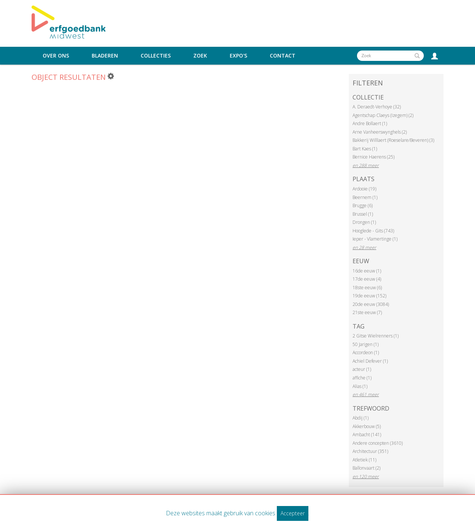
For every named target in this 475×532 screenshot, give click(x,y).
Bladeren (105, 55)
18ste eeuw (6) (367, 287)
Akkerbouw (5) (367, 426)
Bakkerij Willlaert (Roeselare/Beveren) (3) (393, 140)
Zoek (200, 55)
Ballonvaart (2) (366, 468)
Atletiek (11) (364, 460)
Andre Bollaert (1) (370, 123)
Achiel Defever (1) (370, 361)
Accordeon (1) (366, 352)
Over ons (56, 55)
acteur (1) (362, 369)
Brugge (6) (363, 205)
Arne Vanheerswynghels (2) (380, 132)
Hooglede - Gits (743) (373, 231)
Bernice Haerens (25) (373, 157)
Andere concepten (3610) (378, 443)
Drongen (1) (364, 222)
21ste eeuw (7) (367, 312)
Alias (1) (360, 386)
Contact (282, 55)
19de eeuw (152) (369, 296)
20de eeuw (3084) (371, 304)
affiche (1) (362, 378)
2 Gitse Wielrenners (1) (376, 336)
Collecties (156, 55)
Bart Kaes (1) (365, 149)
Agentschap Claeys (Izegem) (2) (383, 115)
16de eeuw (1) (367, 271)
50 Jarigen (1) (366, 344)
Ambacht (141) (367, 434)
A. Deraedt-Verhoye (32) (377, 107)
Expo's (238, 55)
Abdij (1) (360, 418)
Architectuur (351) (370, 451)
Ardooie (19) (364, 189)
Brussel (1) (363, 214)
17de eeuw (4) (367, 279)
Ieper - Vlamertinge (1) (375, 239)
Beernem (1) (365, 197)
